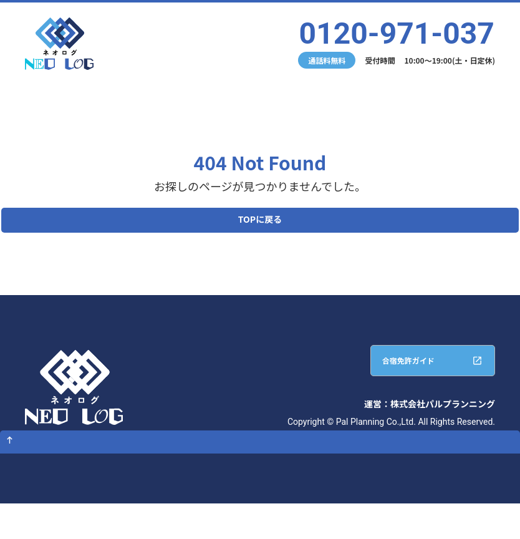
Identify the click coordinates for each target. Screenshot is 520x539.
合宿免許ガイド (387, 373)
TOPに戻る (260, 223)
